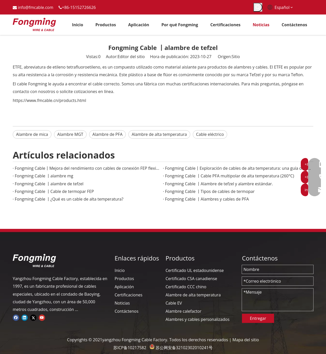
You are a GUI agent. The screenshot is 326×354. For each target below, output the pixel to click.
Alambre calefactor (183, 311)
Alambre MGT (70, 134)
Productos (124, 278)
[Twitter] (33, 317)
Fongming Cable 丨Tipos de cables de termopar (210, 191)
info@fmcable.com (35, 7)
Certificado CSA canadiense (191, 278)
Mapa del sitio (246, 340)
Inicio (120, 270)
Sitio (236, 56)
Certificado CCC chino (186, 287)
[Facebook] (16, 317)
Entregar (258, 318)
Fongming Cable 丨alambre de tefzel (49, 184)
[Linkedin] (24, 317)
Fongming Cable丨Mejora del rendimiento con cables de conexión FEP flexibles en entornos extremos (88, 168)
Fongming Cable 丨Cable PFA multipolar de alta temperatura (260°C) (229, 176)
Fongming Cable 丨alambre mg (44, 176)
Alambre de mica (32, 134)
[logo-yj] (34, 260)
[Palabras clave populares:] (257, 7)
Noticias (122, 303)
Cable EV (174, 303)
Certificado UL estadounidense (195, 270)
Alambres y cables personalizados (197, 319)
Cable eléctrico (210, 134)
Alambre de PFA (107, 134)
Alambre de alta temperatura (159, 134)
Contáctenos (127, 311)
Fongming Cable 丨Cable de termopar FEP (54, 191)
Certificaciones (128, 295)
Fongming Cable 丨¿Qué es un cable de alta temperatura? (69, 199)
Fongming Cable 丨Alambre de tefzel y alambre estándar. (219, 184)
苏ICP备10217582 (129, 347)
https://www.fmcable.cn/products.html (49, 100)
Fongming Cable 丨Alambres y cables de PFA (207, 199)
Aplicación (124, 287)
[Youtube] (42, 317)
